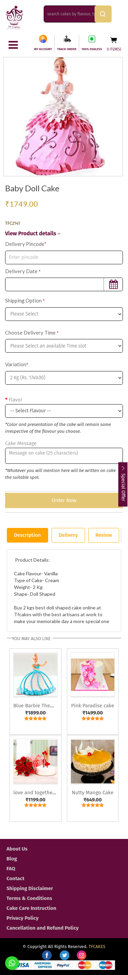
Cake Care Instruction (31, 908)
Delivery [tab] (68, 535)
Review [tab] (104, 535)
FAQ (10, 869)
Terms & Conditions (29, 898)
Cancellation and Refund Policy (42, 928)
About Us (16, 849)
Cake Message (21, 443)
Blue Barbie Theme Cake (41, 706)
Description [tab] (27, 535)
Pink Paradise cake (92, 706)
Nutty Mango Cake (92, 792)
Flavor (15, 400)
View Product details (32, 233)
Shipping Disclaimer (29, 888)
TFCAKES (97, 946)
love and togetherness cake (45, 792)
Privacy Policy (22, 918)
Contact (15, 878)
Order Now (64, 500)
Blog (11, 859)
